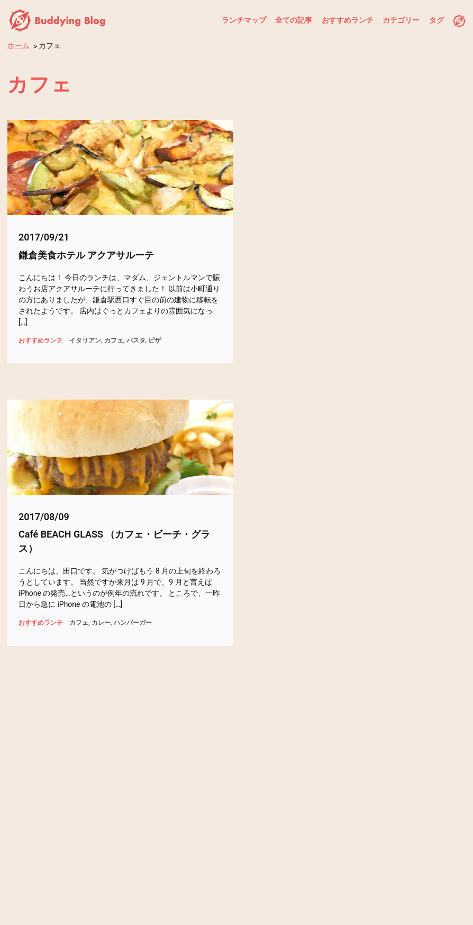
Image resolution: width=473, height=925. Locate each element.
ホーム (18, 45)
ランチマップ (244, 20)
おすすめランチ (348, 20)
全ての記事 (293, 20)
